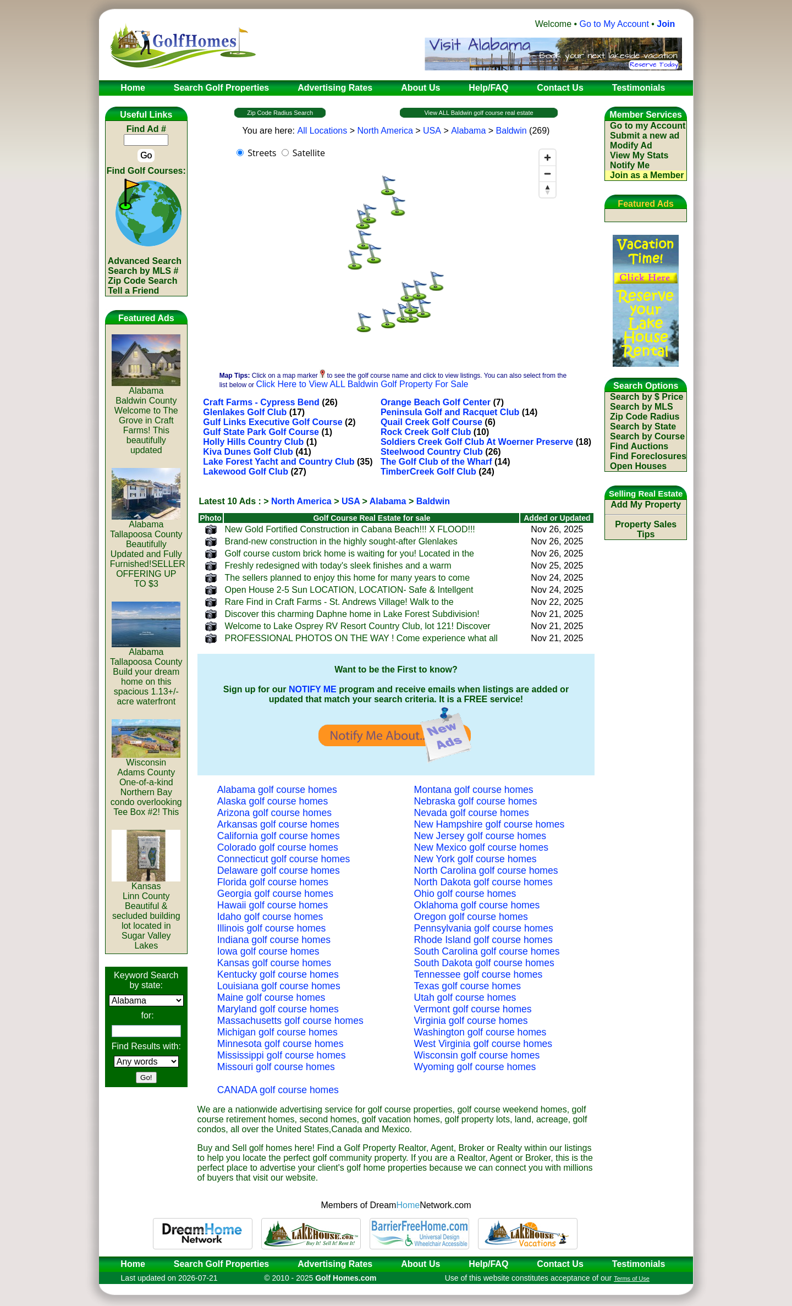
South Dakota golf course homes (484, 962)
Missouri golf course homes (276, 1066)
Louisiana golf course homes (278, 985)
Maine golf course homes (271, 997)
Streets (262, 153)
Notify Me (630, 165)
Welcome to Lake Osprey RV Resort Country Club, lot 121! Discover (357, 626)
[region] (396, 254)
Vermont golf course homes (473, 1009)
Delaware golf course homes (278, 870)
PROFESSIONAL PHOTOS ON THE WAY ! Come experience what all (360, 638)
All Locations (322, 130)
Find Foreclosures (648, 456)
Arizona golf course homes (274, 812)
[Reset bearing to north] (548, 189)
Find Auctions (639, 446)
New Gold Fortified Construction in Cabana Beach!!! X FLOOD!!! (349, 529)
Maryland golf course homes (278, 1009)
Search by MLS (641, 406)
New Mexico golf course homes (481, 847)
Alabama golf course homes (277, 789)
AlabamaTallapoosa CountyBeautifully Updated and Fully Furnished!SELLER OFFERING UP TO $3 (147, 550)
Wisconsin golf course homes (477, 1055)
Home (129, 1264)
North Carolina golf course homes (486, 870)
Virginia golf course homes (471, 1020)
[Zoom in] (548, 158)
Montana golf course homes (474, 789)
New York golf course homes (475, 858)
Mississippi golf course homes (281, 1055)
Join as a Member (647, 175)
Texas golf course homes (467, 985)
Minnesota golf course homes (280, 1043)
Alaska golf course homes (272, 801)
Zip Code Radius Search (280, 112)
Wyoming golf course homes (475, 1066)
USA (432, 130)
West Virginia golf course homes (483, 1043)
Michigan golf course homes (277, 1032)
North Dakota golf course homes (483, 882)
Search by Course (647, 436)
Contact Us (560, 1264)
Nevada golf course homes (471, 812)
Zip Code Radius (644, 416)
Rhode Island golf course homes (483, 939)
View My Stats (639, 155)
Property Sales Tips (645, 529)
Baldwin (511, 130)
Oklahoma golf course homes (477, 905)
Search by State (643, 426)
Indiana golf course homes (274, 939)
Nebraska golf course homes (475, 801)
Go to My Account (614, 24)
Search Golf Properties (221, 1264)
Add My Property (645, 504)
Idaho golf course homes (270, 916)
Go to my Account (647, 125)
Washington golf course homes (480, 1032)
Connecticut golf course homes (283, 858)
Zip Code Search (142, 280)
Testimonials (639, 1264)
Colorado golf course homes (277, 847)
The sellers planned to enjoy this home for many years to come (347, 577)
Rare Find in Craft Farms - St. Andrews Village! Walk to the (338, 602)
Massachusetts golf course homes (290, 1020)
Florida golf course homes (272, 882)
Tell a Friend (133, 290)
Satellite (309, 153)
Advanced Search (145, 261)
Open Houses (638, 466)
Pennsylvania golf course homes (483, 928)
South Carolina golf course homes (487, 951)
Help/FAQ (488, 1264)
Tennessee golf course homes (478, 974)
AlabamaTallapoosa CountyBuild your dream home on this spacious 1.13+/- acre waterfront (146, 673)
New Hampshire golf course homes (489, 824)
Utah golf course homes (465, 997)
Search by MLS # (143, 270)
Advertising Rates (335, 1264)
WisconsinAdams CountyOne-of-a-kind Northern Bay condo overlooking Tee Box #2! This (146, 783)
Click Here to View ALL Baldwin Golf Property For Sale (362, 384)
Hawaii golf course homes (272, 905)
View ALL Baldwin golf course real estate (478, 112)
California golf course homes (278, 835)
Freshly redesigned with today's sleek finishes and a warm (337, 565)
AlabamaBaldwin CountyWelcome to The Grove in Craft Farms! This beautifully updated (146, 416)
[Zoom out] (548, 173)
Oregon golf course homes (471, 916)
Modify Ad (631, 145)
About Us (420, 1264)
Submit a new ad (644, 135)
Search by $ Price (646, 396)
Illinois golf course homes (271, 928)
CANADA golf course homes (278, 1089)
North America (385, 130)
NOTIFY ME (313, 689)
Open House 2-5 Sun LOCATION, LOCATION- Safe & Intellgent (348, 589)
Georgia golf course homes (275, 893)
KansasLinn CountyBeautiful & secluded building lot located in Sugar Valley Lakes (146, 912)
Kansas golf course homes (274, 962)
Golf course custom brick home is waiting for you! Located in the (349, 553)
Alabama (468, 130)
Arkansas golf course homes (278, 824)
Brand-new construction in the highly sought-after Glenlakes (340, 541)
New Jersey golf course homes (480, 835)
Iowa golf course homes (268, 951)
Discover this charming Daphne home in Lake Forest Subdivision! (351, 614)
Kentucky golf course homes (278, 974)
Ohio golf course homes (465, 893)
